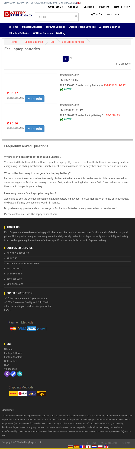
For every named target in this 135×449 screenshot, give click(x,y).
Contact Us (55, 6)
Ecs (52, 41)
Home (13, 26)
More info (35, 99)
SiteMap (8, 349)
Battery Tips (10, 361)
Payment (104, 6)
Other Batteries (43, 33)
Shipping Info (15, 274)
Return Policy (122, 6)
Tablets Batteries (109, 26)
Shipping (89, 6)
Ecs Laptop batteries (73, 41)
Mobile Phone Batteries (82, 26)
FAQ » (7, 310)
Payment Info (14, 269)
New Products (15, 284)
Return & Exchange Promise (23, 263)
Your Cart (98, 14)
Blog (60, 33)
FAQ (126, 443)
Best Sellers (14, 279)
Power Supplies (55, 26)
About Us (73, 6)
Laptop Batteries (19, 33)
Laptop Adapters (32, 26)
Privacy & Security (18, 253)
